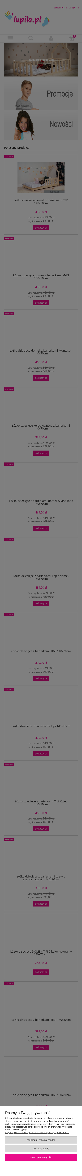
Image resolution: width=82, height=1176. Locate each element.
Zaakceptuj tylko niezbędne (41, 1140)
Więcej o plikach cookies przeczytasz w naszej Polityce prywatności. (37, 1132)
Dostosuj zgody (41, 1148)
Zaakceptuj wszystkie (41, 1157)
